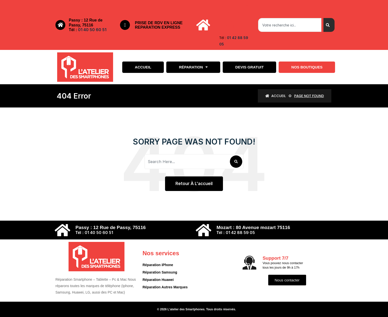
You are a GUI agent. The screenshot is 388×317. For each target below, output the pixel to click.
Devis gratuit (249, 67)
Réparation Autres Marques (165, 287)
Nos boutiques (306, 67)
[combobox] (289, 25)
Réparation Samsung (160, 272)
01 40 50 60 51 (92, 29)
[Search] (329, 25)
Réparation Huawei (158, 280)
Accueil (143, 67)
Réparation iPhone (158, 265)
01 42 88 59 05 (240, 232)
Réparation (193, 67)
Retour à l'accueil (194, 183)
